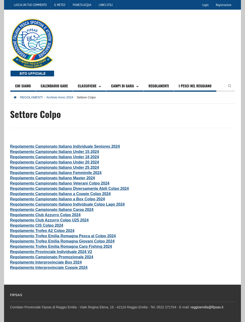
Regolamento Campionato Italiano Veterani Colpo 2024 (59, 183)
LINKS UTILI (106, 5)
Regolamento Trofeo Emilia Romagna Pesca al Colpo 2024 (63, 236)
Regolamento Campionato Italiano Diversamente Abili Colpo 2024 (69, 188)
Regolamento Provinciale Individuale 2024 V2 (51, 252)
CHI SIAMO (23, 85)
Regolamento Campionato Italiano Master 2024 (52, 178)
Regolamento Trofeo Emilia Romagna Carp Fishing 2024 (61, 246)
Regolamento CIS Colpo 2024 (36, 225)
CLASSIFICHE (87, 85)
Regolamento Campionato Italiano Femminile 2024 (55, 173)
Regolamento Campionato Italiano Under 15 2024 (54, 152)
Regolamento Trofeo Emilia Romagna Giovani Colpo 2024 (62, 241)
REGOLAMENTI (159, 85)
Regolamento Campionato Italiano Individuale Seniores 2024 (65, 146)
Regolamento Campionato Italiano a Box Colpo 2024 (57, 199)
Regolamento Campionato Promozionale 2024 (51, 257)
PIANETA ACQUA (82, 5)
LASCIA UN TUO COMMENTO (30, 5)
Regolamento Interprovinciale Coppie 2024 (49, 268)
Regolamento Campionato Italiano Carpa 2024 (52, 210)
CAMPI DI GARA (122, 85)
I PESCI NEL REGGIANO (195, 85)
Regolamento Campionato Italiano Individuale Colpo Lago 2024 (67, 204)
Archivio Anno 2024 (59, 97)
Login (205, 5)
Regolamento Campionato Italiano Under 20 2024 (54, 162)
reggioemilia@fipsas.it (206, 307)
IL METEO (59, 5)
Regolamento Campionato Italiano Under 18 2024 (54, 157)
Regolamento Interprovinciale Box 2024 (46, 262)
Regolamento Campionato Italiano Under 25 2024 (54, 167)
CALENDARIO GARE (54, 85)
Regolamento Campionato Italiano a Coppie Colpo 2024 (60, 194)
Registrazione (223, 5)
